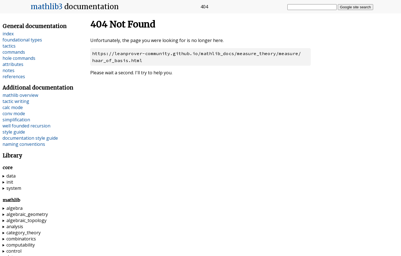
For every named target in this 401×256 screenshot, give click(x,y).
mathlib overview (20, 95)
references (14, 76)
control (13, 251)
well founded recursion (26, 126)
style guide (14, 132)
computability (20, 245)
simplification (16, 120)
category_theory (23, 233)
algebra (14, 208)
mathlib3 (47, 6)
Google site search (355, 7)
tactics (9, 46)
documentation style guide (30, 138)
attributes (13, 64)
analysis (14, 226)
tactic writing (16, 101)
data (11, 176)
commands (14, 52)
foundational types (22, 40)
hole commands (19, 58)
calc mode (13, 107)
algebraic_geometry (27, 214)
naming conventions (24, 144)
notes (8, 70)
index (8, 34)
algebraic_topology (26, 220)
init (9, 182)
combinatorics (21, 239)
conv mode (14, 113)
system (13, 188)
